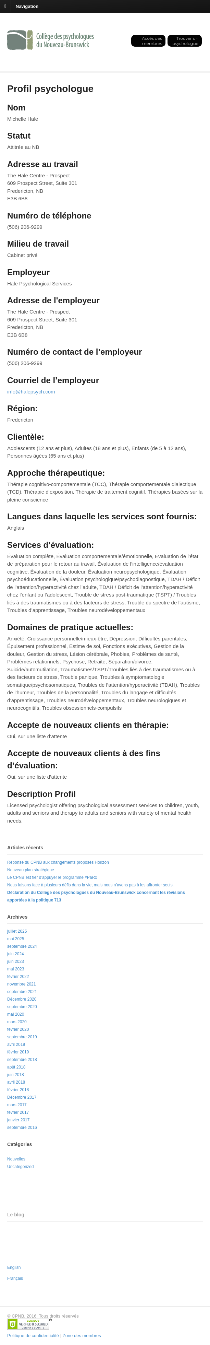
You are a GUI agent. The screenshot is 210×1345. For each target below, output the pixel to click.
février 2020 (18, 1029)
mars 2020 (17, 1021)
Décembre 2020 (21, 999)
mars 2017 (17, 1104)
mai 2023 (15, 969)
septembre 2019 (22, 1037)
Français (15, 1278)
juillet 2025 (17, 931)
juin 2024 (15, 954)
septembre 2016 (22, 1127)
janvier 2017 (18, 1120)
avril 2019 (16, 1044)
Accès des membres (152, 41)
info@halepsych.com (31, 391)
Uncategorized (20, 1166)
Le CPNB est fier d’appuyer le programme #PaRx (52, 877)
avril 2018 (16, 1082)
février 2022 (18, 976)
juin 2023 (15, 961)
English (14, 1267)
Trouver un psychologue (185, 41)
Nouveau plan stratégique (30, 870)
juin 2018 (15, 1074)
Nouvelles (16, 1159)
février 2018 (18, 1089)
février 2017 (18, 1112)
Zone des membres (82, 1335)
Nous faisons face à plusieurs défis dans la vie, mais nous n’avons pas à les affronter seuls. (90, 885)
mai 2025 (15, 938)
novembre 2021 (21, 984)
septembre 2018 (22, 1059)
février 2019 (18, 1052)
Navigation (27, 6)
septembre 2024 (22, 946)
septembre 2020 (22, 1006)
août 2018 (16, 1067)
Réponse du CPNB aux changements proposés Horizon (58, 862)
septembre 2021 (22, 991)
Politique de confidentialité (33, 1335)
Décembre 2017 (21, 1097)
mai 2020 (15, 1014)
